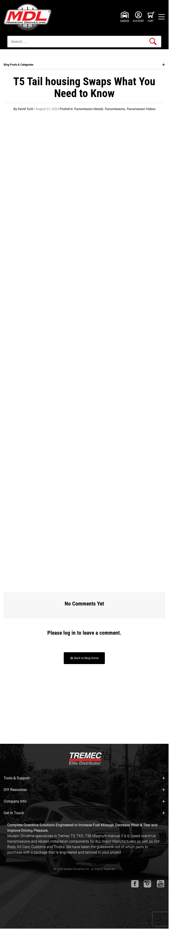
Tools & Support (84, 778)
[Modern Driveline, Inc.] (29, 17)
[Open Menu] (161, 16)
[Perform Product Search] (153, 41)
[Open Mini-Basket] (151, 16)
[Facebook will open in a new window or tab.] (135, 884)
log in (69, 633)
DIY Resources (84, 790)
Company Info (84, 801)
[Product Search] (84, 41)
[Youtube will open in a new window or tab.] (160, 883)
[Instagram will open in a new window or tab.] (147, 884)
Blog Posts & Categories (84, 64)
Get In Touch (84, 813)
